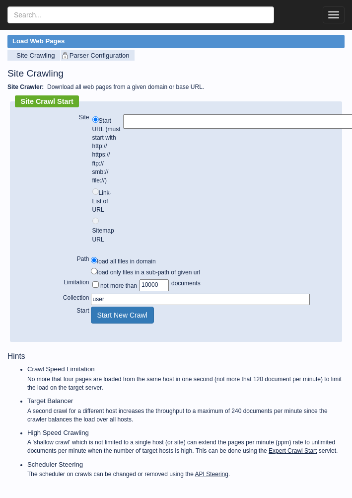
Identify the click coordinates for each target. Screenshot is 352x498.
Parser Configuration (100, 55)
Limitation (76, 282)
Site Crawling (35, 55)
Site (84, 117)
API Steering (211, 474)
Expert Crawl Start (293, 450)
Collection (76, 297)
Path (83, 258)
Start (82, 310)
